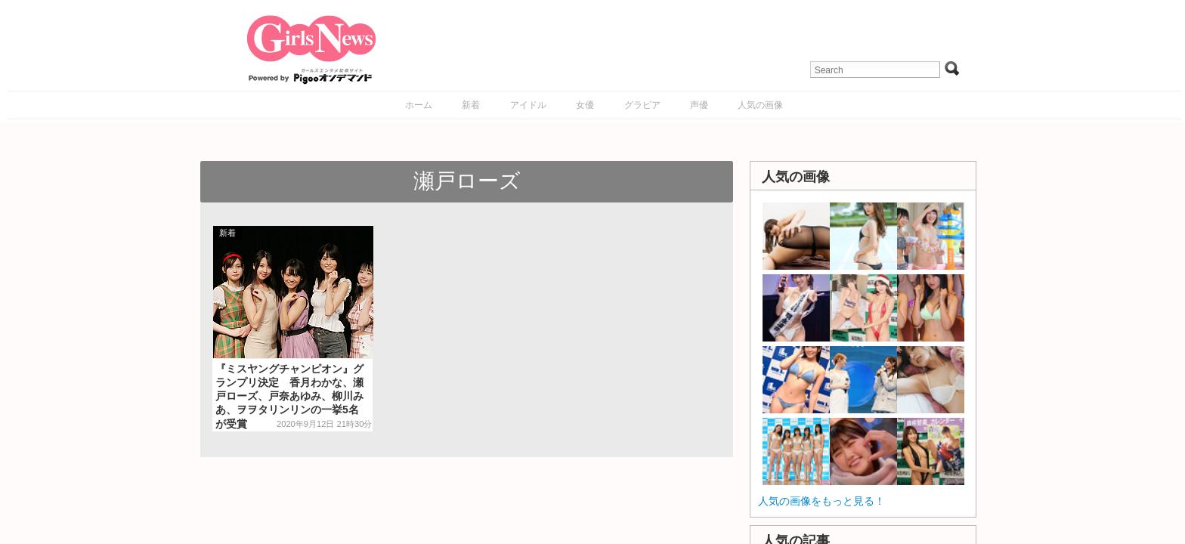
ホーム (418, 105)
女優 (585, 105)
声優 (699, 105)
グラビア (642, 105)
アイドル (528, 105)
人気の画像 (760, 105)
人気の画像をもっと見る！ (821, 501)
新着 (471, 105)
